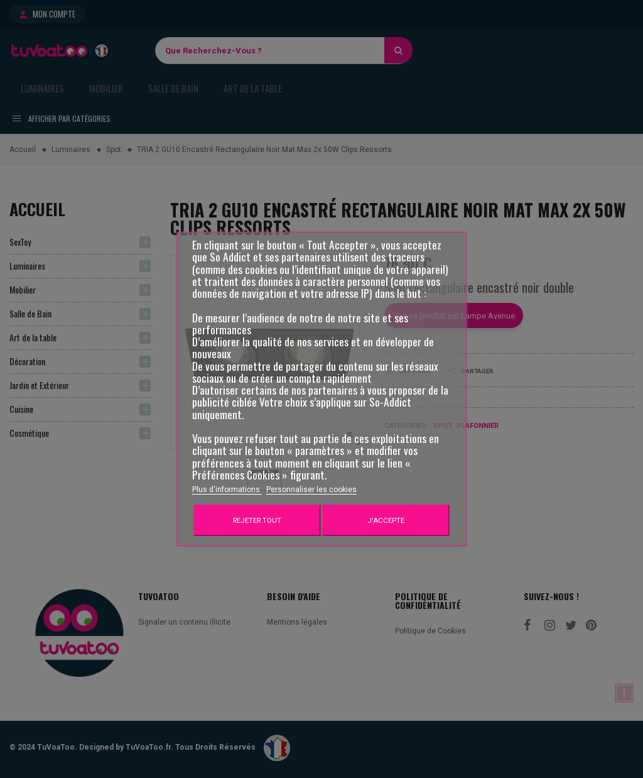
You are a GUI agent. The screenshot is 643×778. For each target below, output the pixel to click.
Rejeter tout (257, 520)
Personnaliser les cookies (311, 489)
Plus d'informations (227, 489)
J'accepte (385, 520)
